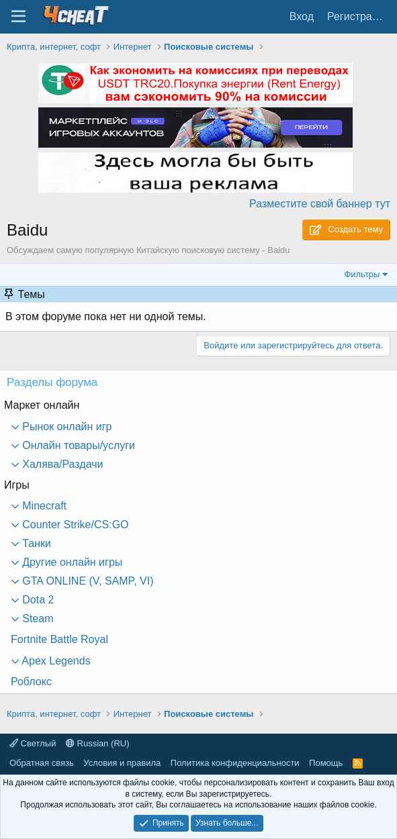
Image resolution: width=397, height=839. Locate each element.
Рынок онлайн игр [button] (65, 426)
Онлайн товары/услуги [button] (77, 445)
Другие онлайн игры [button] (70, 562)
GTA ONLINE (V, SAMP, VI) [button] (86, 581)
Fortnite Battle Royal (59, 639)
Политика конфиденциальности (235, 763)
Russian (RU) (98, 743)
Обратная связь (41, 763)
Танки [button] (35, 543)
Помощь (326, 763)
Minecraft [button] (43, 505)
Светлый (32, 743)
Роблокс (31, 681)
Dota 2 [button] (36, 599)
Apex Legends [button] (55, 661)
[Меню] (18, 17)
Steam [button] (36, 618)
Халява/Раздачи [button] (61, 464)
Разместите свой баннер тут (319, 203)
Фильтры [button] (362, 274)
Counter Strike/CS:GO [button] (74, 524)
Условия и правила (122, 763)
